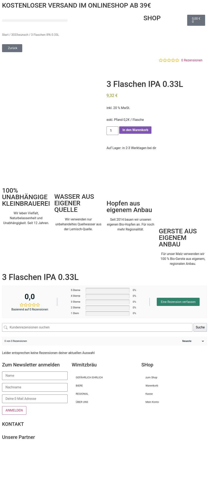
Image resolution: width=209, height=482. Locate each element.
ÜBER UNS (82, 401)
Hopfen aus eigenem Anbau (129, 206)
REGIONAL (82, 393)
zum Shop (151, 377)
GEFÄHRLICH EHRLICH (89, 377)
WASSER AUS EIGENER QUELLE (74, 203)
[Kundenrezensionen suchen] (97, 327)
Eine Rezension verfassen (178, 302)
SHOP (152, 18)
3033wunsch (19, 35)
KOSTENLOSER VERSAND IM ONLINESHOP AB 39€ (76, 5)
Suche (200, 327)
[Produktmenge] (112, 130)
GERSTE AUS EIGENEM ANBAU (178, 237)
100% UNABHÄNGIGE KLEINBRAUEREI (26, 197)
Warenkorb (152, 385)
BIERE (79, 385)
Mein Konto (152, 401)
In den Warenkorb (135, 130)
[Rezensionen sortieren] (193, 341)
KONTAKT (13, 424)
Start (5, 35)
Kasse (149, 393)
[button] (35, 20)
